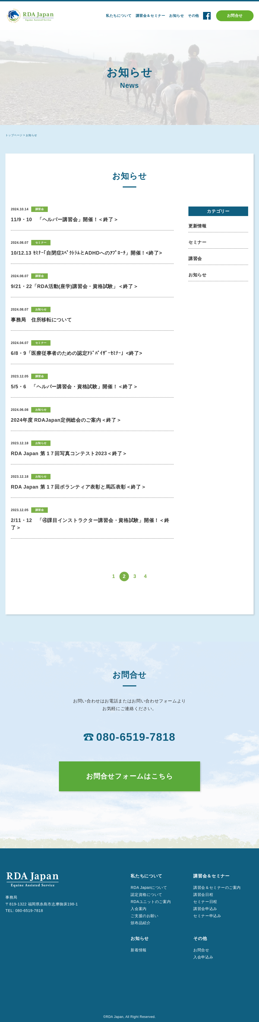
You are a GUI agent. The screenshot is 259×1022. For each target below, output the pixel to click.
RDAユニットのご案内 (151, 901)
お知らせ (197, 275)
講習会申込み (205, 909)
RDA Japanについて (149, 887)
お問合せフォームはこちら (129, 776)
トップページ (13, 135)
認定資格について (146, 894)
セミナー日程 (205, 901)
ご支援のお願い (144, 916)
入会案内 (138, 909)
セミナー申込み (207, 916)
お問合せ (235, 15)
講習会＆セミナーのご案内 (217, 887)
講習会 (195, 258)
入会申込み (203, 957)
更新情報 (197, 226)
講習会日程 (203, 894)
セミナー (197, 242)
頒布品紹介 (140, 923)
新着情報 (138, 950)
